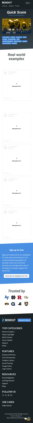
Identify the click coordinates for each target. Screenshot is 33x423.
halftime (13, 37)
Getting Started (8, 381)
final (18, 39)
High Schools (7, 405)
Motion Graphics (8, 332)
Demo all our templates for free (16, 276)
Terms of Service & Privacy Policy (16, 418)
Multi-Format (7, 337)
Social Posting (7, 363)
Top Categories (12, 328)
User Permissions (8, 358)
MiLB (4, 346)
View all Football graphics (16, 15)
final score (19, 37)
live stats (14, 43)
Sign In (28, 3)
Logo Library (7, 369)
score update (6, 37)
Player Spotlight (8, 334)
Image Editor (7, 366)
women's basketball (7, 41)
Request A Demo (24, 320)
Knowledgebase (8, 378)
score (24, 37)
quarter (25, 41)
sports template (7, 43)
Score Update (7, 340)
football (5, 39)
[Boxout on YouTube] (11, 395)
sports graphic (11, 39)
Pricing (17, 6)
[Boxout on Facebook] (3, 395)
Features (4, 6)
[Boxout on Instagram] (8, 395)
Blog (4, 386)
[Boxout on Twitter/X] (6, 395)
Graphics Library (8, 360)
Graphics (11, 6)
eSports (5, 343)
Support (5, 383)
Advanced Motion (8, 355)
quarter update (17, 41)
